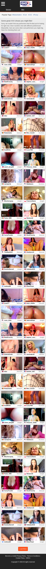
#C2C (30, 15)
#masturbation (17, 15)
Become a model (10, 556)
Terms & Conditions (33, 556)
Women (8, 9)
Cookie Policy (20, 558)
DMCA (28, 558)
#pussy (35, 15)
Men (22, 9)
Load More (23, 549)
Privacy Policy (21, 556)
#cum (25, 15)
